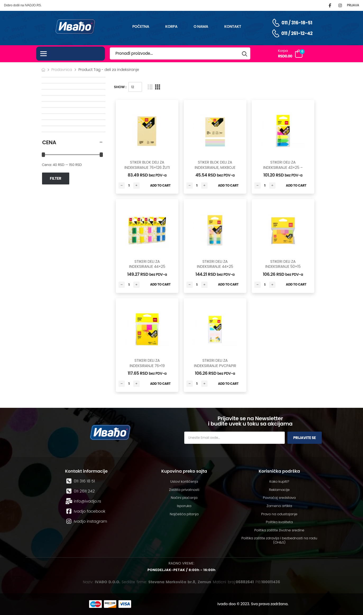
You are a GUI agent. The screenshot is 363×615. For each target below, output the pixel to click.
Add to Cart (160, 185)
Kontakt (232, 26)
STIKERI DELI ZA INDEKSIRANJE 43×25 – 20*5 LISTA (283, 167)
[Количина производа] (129, 185)
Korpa (171, 26)
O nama (201, 26)
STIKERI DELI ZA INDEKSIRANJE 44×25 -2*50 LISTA (147, 266)
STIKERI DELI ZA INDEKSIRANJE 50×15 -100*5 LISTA (283, 266)
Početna (140, 26)
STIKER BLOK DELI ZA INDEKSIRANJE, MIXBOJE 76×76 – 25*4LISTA (215, 167)
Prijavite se (304, 437)
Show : (120, 86)
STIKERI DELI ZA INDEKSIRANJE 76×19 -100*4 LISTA (147, 365)
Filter (55, 178)
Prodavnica (61, 69)
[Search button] (245, 53)
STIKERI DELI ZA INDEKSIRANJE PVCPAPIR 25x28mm (215, 365)
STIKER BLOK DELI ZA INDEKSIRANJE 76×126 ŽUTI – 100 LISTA (147, 167)
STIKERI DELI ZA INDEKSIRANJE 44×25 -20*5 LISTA (215, 266)
